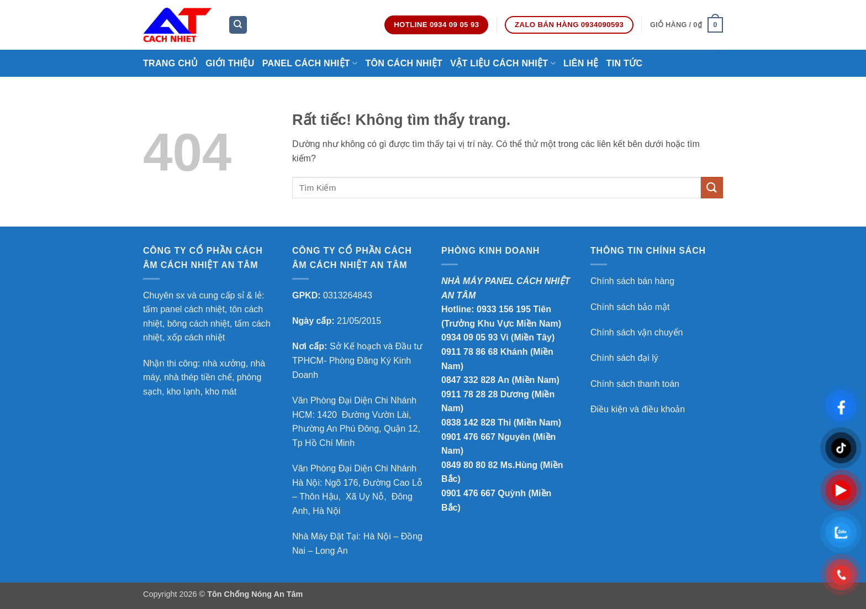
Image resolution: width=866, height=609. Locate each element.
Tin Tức (624, 63)
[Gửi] (712, 187)
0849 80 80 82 (469, 465)
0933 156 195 (504, 309)
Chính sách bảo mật (629, 307)
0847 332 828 (468, 380)
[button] (686, 24)
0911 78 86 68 (469, 351)
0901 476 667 (468, 437)
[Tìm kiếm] (238, 25)
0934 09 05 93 (469, 337)
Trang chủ (170, 63)
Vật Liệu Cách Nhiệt (503, 63)
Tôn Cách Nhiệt (403, 63)
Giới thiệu (229, 63)
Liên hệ (581, 63)
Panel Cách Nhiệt (310, 63)
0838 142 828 (468, 422)
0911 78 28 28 (469, 394)
